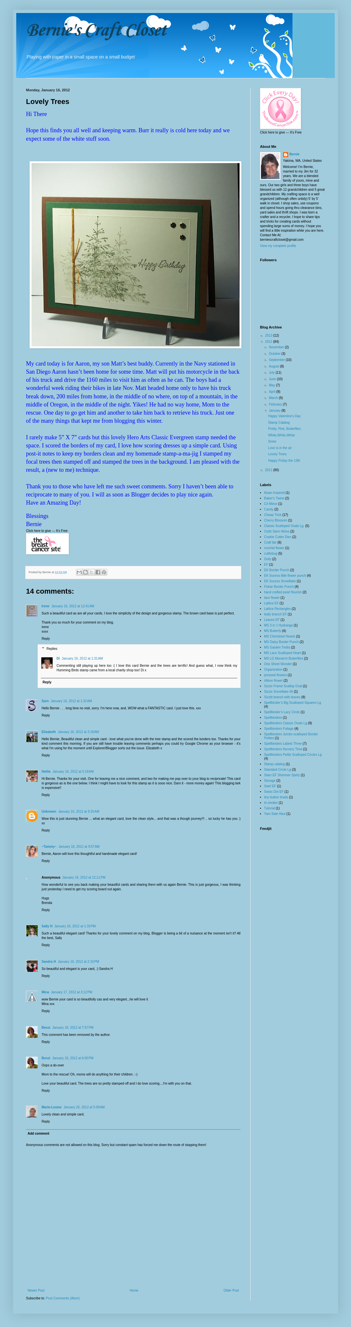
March (274, 398)
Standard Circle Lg (277, 769)
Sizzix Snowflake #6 (278, 691)
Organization (273, 669)
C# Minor (271, 504)
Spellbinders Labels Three (283, 743)
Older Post (231, 1290)
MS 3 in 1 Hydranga (278, 625)
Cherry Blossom (275, 520)
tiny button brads (276, 797)
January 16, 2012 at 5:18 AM (73, 771)
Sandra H (49, 961)
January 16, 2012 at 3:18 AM (78, 732)
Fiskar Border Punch (279, 586)
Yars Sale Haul (275, 814)
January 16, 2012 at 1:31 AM (82, 658)
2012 (269, 341)
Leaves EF (272, 620)
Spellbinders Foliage (279, 728)
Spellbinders (273, 717)
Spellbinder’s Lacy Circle (282, 712)
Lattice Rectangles (277, 609)
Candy (269, 509)
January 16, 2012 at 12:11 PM (84, 877)
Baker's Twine (274, 498)
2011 (269, 470)
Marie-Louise (52, 1107)
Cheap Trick (272, 515)
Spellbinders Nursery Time (283, 749)
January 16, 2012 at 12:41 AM (72, 606)
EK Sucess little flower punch (285, 575)
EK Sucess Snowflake (280, 581)
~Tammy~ (49, 846)
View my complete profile (278, 246)
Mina (45, 992)
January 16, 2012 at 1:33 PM (75, 926)
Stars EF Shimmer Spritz (282, 775)
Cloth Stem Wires (277, 531)
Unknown (49, 811)
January (275, 410)
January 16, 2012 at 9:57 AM (78, 846)
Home (134, 1290)
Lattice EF (271, 603)
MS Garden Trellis (277, 647)
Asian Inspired (274, 493)
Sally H (47, 926)
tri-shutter (271, 803)
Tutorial (269, 808)
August (274, 366)
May (272, 385)
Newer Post (36, 1290)
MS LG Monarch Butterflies (283, 658)
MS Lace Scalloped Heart (282, 653)
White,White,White (281, 435)
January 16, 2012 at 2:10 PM (78, 961)
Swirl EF (270, 786)
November (277, 347)
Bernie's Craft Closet (96, 30)
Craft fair (270, 542)
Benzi (46, 1027)
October (275, 353)
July (272, 372)
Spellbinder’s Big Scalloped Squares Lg (292, 702)
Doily (267, 559)
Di (58, 658)
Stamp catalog (274, 764)
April (272, 391)
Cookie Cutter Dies (278, 537)
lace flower (272, 597)
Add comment (38, 1133)
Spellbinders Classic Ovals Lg (285, 723)
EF (266, 564)
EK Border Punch (276, 570)
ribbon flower (273, 680)
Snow (272, 441)
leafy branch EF (275, 614)
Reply (46, 638)
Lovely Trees (277, 454)
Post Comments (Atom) (63, 1298)
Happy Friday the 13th (284, 460)
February (276, 404)
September (277, 360)
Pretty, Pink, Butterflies (284, 429)
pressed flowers (275, 675)
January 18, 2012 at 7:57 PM (73, 1027)
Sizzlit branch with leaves (282, 697)
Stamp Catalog (279, 422)
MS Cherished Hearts (279, 636)
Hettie (46, 771)
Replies (51, 649)
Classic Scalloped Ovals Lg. (284, 526)
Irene (45, 606)
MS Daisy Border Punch (281, 642)
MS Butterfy (272, 631)
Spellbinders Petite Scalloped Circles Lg (293, 754)
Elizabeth (49, 732)
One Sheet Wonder (278, 664)
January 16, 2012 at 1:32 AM (71, 701)
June (273, 379)
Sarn (45, 701)
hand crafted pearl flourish (283, 592)
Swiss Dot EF (274, 791)
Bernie (295, 154)
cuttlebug (271, 553)
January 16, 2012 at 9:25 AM (78, 811)
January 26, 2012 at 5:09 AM (84, 1107)
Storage (270, 780)
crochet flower (274, 548)
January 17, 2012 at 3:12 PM (71, 992)
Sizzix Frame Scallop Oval (283, 686)
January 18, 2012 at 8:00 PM (73, 1058)
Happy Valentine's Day (284, 416)
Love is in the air (280, 448)
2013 (269, 335)
